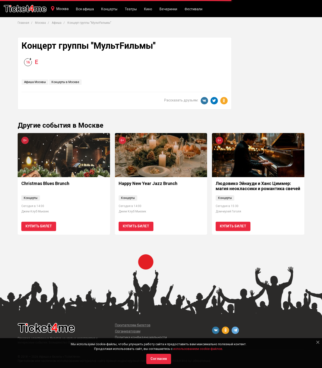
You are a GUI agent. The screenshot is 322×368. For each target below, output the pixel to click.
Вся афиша (85, 9)
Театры (131, 9)
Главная (23, 23)
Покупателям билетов (132, 325)
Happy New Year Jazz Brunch (148, 183)
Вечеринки (168, 9)
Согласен (158, 359)
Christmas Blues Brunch (45, 183)
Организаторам (127, 331)
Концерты (109, 9)
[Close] (317, 342)
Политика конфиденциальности (141, 337)
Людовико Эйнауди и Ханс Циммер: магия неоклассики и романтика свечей (258, 186)
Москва (62, 9)
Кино (148, 9)
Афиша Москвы (35, 82)
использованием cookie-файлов (197, 349)
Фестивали (193, 9)
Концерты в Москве (65, 82)
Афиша (57, 23)
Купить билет (38, 226)
